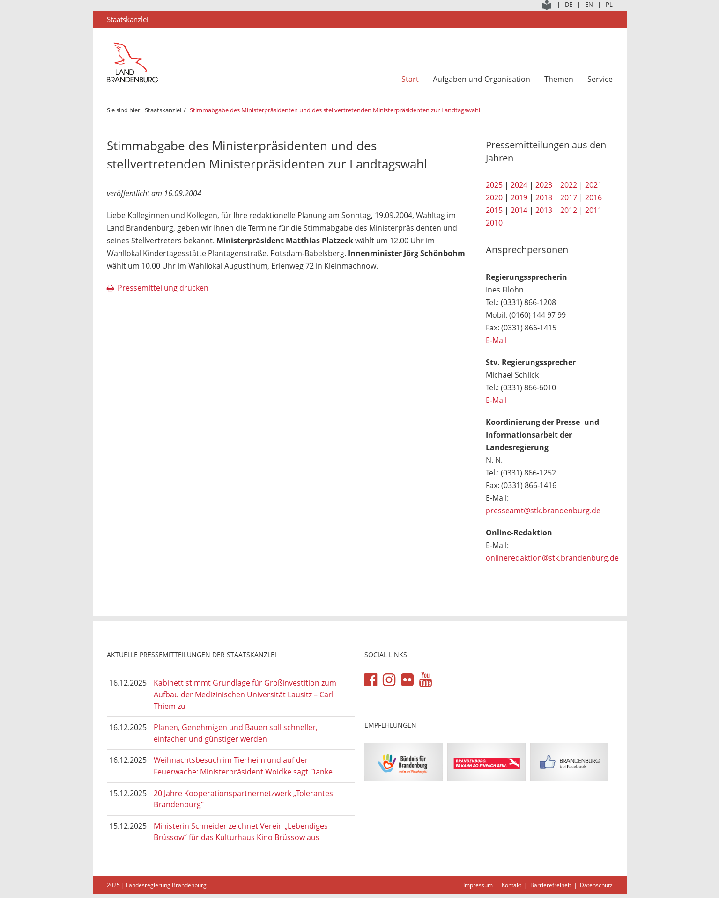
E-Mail (496, 340)
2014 (519, 210)
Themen (558, 79)
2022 (568, 185)
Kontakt (511, 885)
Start (410, 79)
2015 (494, 210)
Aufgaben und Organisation (481, 79)
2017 (568, 197)
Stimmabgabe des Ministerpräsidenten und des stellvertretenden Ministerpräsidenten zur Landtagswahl (335, 110)
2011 (593, 210)
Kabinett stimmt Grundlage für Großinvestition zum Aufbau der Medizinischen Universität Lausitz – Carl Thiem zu (245, 694)
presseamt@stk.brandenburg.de (543, 510)
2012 (568, 210)
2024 (519, 185)
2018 (543, 197)
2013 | (546, 210)
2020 (494, 197)
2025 (494, 185)
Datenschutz (596, 885)
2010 (494, 223)
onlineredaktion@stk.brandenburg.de (552, 558)
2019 (519, 197)
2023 (543, 185)
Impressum (478, 885)
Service (600, 79)
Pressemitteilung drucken (163, 288)
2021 (593, 185)
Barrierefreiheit (550, 885)
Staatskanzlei (163, 110)
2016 (593, 197)
